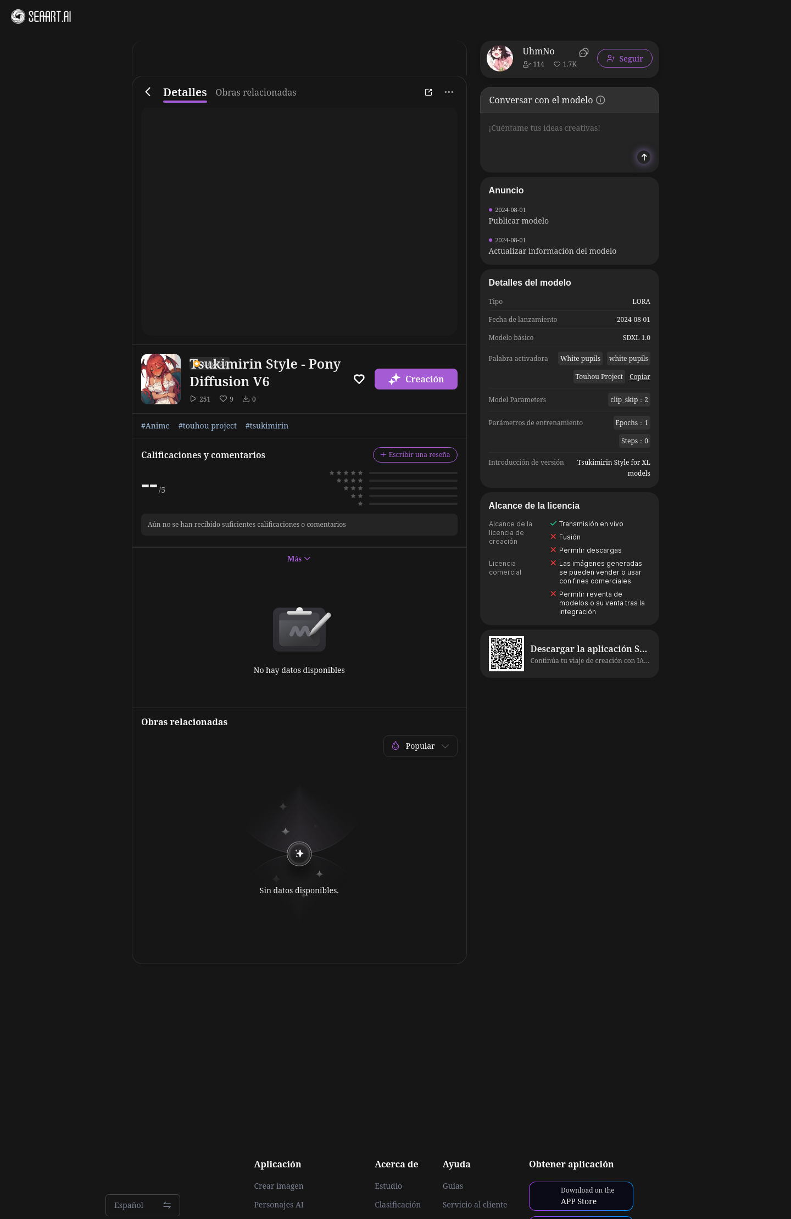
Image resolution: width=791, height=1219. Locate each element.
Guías (453, 1186)
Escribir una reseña (415, 454)
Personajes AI (279, 1204)
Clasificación (398, 1204)
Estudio (388, 1186)
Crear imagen (278, 1186)
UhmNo (539, 51)
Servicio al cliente (475, 1204)
